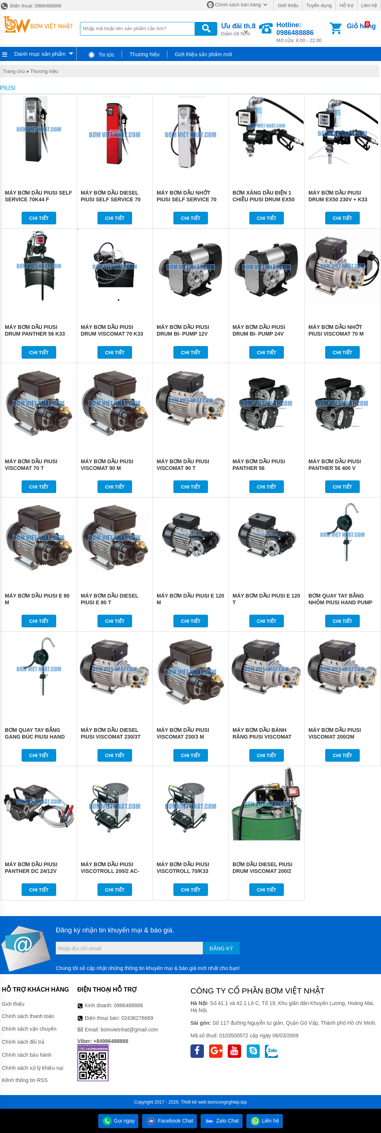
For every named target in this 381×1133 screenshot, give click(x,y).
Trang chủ (14, 71)
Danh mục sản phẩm (39, 54)
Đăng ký (221, 948)
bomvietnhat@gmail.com (129, 1030)
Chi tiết (39, 218)
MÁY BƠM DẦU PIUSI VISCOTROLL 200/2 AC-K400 (110, 871)
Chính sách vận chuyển (29, 1029)
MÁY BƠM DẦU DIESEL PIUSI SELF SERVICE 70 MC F (111, 199)
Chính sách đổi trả (23, 1042)
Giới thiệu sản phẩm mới (203, 54)
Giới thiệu (288, 5)
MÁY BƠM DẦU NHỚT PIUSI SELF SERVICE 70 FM (187, 199)
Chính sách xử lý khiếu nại (32, 1068)
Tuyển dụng (319, 5)
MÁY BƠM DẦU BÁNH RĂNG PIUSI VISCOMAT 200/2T (262, 736)
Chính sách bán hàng (238, 4)
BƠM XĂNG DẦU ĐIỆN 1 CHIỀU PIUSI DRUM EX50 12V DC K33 (264, 199)
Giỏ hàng (361, 26)
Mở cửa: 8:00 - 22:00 (302, 32)
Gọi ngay (118, 1121)
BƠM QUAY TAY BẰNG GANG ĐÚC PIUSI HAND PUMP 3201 (35, 736)
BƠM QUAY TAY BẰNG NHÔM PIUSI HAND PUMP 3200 (340, 602)
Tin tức (101, 55)
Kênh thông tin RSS (25, 1080)
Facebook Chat (169, 1121)
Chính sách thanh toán (28, 1016)
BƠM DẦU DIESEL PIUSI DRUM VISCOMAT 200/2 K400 (262, 871)
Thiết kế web (193, 1102)
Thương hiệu (144, 54)
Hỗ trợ (346, 5)
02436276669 (137, 1018)
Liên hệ (369, 5)
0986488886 (128, 1005)
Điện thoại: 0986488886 (30, 6)
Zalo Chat (221, 1121)
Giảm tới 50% (238, 28)
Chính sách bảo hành (26, 1055)
